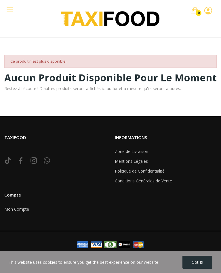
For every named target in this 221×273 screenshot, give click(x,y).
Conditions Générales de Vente (143, 181)
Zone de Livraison (131, 151)
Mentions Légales (131, 161)
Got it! (197, 262)
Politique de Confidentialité (140, 171)
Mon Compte (16, 209)
